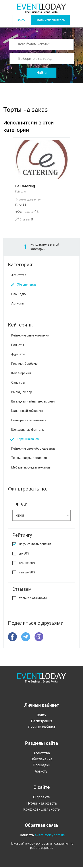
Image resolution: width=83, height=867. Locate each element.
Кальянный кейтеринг (27, 410)
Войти (21, 20)
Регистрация (41, 721)
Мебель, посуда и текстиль (31, 467)
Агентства (18, 275)
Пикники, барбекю (24, 363)
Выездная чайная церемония (33, 401)
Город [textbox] (19, 515)
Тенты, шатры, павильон (29, 458)
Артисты (17, 303)
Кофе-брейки (21, 373)
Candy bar (18, 382)
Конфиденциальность (41, 809)
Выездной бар (21, 392)
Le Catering (25, 186)
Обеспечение (27, 284)
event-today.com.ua (50, 835)
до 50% (24, 553)
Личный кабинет (41, 727)
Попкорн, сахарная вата (28, 420)
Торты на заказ (28, 439)
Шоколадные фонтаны (27, 429)
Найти (42, 73)
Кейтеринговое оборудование (33, 448)
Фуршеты (18, 354)
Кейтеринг (21, 191)
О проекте (41, 797)
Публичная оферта (41, 803)
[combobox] (41, 515)
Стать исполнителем (50, 20)
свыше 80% (27, 572)
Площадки (19, 294)
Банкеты (17, 345)
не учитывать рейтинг (35, 544)
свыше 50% (27, 563)
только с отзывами (33, 598)
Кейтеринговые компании (30, 335)
